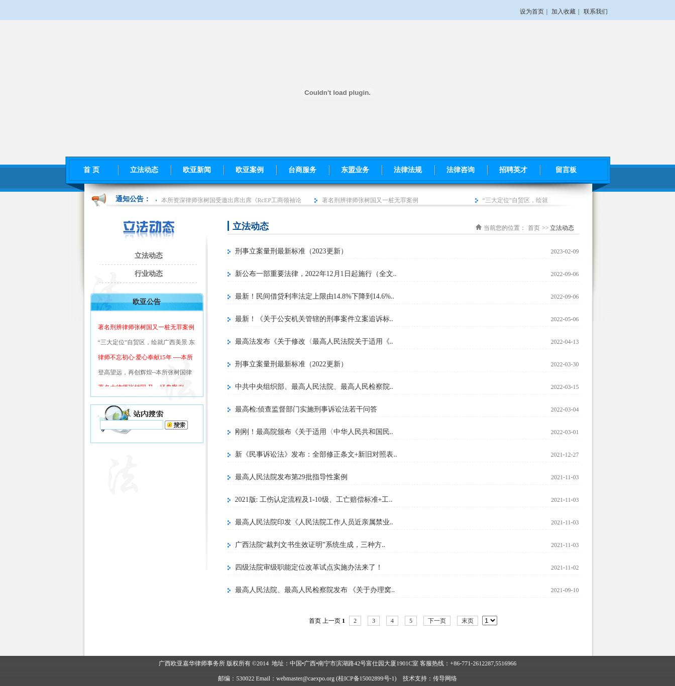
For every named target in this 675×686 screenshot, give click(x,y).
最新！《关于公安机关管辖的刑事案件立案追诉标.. (314, 319)
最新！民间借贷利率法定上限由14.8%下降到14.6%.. (314, 296)
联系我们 (596, 11)
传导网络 (445, 678)
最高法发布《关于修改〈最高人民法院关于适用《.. (314, 341)
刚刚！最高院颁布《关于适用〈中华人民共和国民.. (314, 432)
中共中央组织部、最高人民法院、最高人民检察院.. (314, 386)
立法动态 (144, 170)
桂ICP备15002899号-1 (366, 678)
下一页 (437, 620)
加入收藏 (563, 11)
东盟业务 (355, 170)
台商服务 (302, 170)
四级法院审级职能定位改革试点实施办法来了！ (309, 567)
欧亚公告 (147, 302)
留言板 (566, 170)
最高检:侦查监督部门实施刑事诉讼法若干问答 (306, 409)
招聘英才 (513, 170)
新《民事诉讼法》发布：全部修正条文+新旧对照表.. (316, 454)
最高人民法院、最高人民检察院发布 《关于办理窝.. (315, 590)
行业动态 (149, 274)
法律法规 (408, 170)
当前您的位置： (505, 227)
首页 (534, 227)
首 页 (91, 170)
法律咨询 (460, 170)
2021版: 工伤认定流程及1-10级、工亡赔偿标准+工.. (314, 499)
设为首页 (532, 11)
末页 (468, 620)
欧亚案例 (250, 170)
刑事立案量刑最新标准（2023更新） (291, 251)
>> (545, 227)
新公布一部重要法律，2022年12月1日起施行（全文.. (316, 274)
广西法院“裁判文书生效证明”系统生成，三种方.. (310, 544)
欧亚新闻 (197, 170)
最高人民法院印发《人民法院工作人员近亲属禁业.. (314, 522)
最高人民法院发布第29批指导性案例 (291, 477)
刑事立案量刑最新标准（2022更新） (291, 364)
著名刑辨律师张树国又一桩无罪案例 (371, 200)
